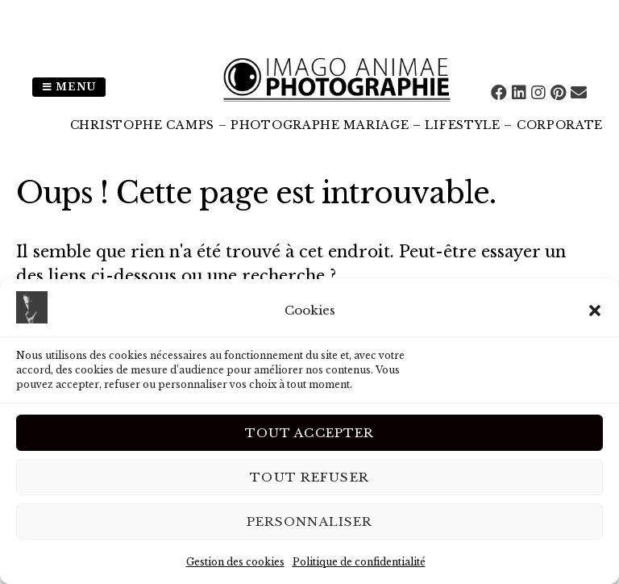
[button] (595, 310)
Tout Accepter (310, 432)
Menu (69, 87)
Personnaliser (310, 521)
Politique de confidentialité (359, 562)
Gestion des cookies (235, 562)
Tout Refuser (309, 477)
